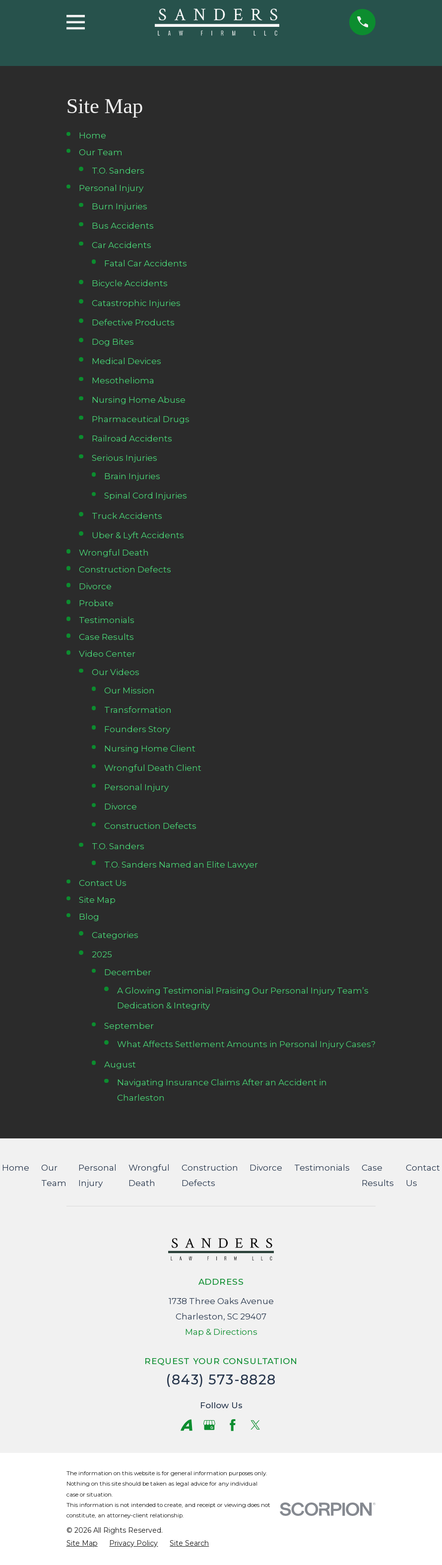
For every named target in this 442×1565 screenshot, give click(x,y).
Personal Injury (111, 188)
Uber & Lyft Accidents (138, 535)
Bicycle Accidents (130, 283)
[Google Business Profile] (209, 1425)
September (129, 1026)
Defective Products (133, 322)
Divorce (95, 586)
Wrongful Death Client (152, 768)
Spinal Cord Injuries (145, 496)
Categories (115, 935)
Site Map (97, 900)
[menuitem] (82, 1543)
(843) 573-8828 (221, 1380)
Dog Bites (113, 342)
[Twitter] (255, 1425)
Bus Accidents (123, 226)
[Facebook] (233, 1425)
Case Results (106, 637)
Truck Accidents (127, 516)
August (120, 1064)
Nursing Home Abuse (139, 400)
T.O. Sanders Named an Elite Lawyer (181, 865)
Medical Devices (126, 361)
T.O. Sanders (118, 171)
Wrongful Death (114, 553)
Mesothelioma (123, 380)
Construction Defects (125, 569)
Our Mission (129, 690)
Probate (96, 603)
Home (92, 135)
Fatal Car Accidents (145, 263)
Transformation (138, 710)
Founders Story (137, 729)
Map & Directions (221, 1332)
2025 (102, 954)
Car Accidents (121, 245)
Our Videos (115, 672)
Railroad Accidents (132, 438)
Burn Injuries (119, 206)
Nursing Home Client (149, 748)
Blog (89, 917)
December (127, 972)
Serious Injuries (124, 458)
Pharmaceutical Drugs (140, 419)
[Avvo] (186, 1425)
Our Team (101, 152)
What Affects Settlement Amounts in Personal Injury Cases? (246, 1044)
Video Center (107, 654)
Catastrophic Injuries (136, 303)
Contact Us (102, 883)
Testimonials (106, 620)
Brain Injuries (132, 476)
